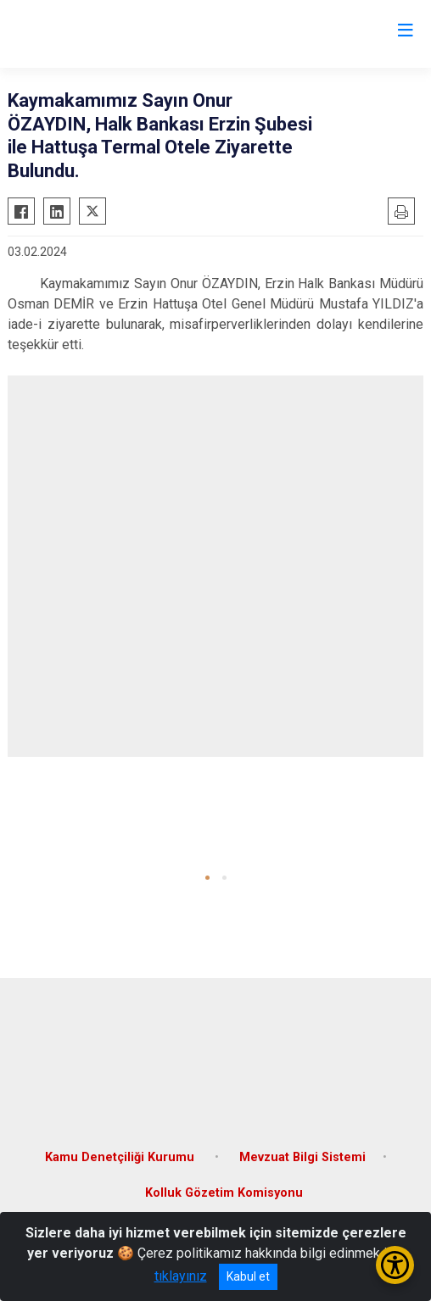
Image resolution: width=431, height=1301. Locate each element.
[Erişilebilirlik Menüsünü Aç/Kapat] (395, 1265)
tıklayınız (180, 1276)
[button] (207, 878)
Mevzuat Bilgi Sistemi (302, 1157)
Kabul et (248, 1276)
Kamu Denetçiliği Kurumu (121, 1157)
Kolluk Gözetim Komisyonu (224, 1193)
